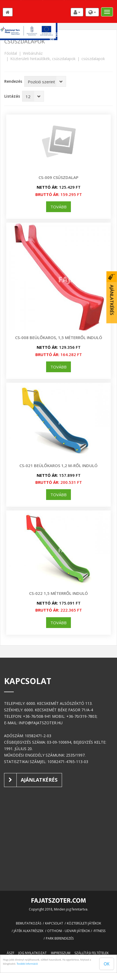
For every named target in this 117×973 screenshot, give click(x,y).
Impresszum (60, 953)
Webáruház (33, 53)
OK (106, 964)
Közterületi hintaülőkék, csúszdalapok (42, 58)
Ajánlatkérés (30, 780)
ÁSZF (10, 953)
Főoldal (10, 53)
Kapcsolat (54, 923)
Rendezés (13, 81)
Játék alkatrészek (28, 931)
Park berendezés (60, 938)
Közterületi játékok (84, 923)
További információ (27, 963)
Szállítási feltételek (91, 953)
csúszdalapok (93, 58)
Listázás (12, 96)
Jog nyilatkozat (32, 953)
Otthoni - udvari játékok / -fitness (76, 931)
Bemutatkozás (28, 923)
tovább (58, 206)
